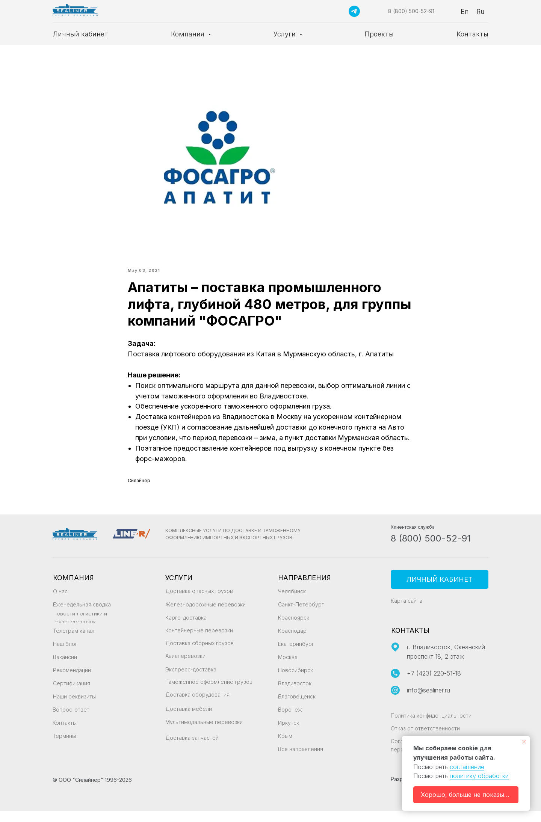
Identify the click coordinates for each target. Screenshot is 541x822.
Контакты (472, 34)
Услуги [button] (286, 34)
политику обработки (479, 776)
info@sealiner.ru (428, 701)
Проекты (379, 34)
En (465, 11)
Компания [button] (188, 34)
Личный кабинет (80, 34)
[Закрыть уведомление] (524, 741)
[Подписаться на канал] (354, 11)
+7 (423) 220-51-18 (434, 684)
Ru (480, 11)
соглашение (467, 767)
